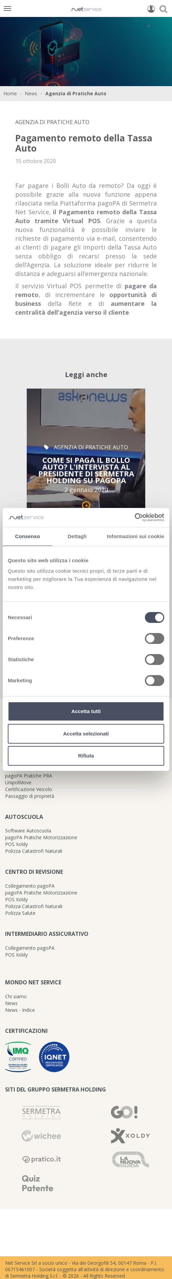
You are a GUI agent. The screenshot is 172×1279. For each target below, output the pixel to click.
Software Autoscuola (28, 830)
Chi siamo (16, 996)
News (31, 93)
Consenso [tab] (27, 536)
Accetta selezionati (86, 733)
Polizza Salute (20, 913)
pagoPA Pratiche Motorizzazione (41, 837)
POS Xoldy (16, 844)
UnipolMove (18, 782)
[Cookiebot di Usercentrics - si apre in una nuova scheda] (134, 517)
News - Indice (20, 1010)
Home (10, 93)
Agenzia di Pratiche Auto (75, 93)
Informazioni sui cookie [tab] (135, 536)
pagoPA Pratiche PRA (28, 775)
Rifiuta (86, 756)
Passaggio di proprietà (29, 796)
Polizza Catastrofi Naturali (33, 851)
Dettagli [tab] (77, 536)
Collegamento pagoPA (30, 886)
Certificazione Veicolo (28, 789)
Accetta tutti (86, 711)
